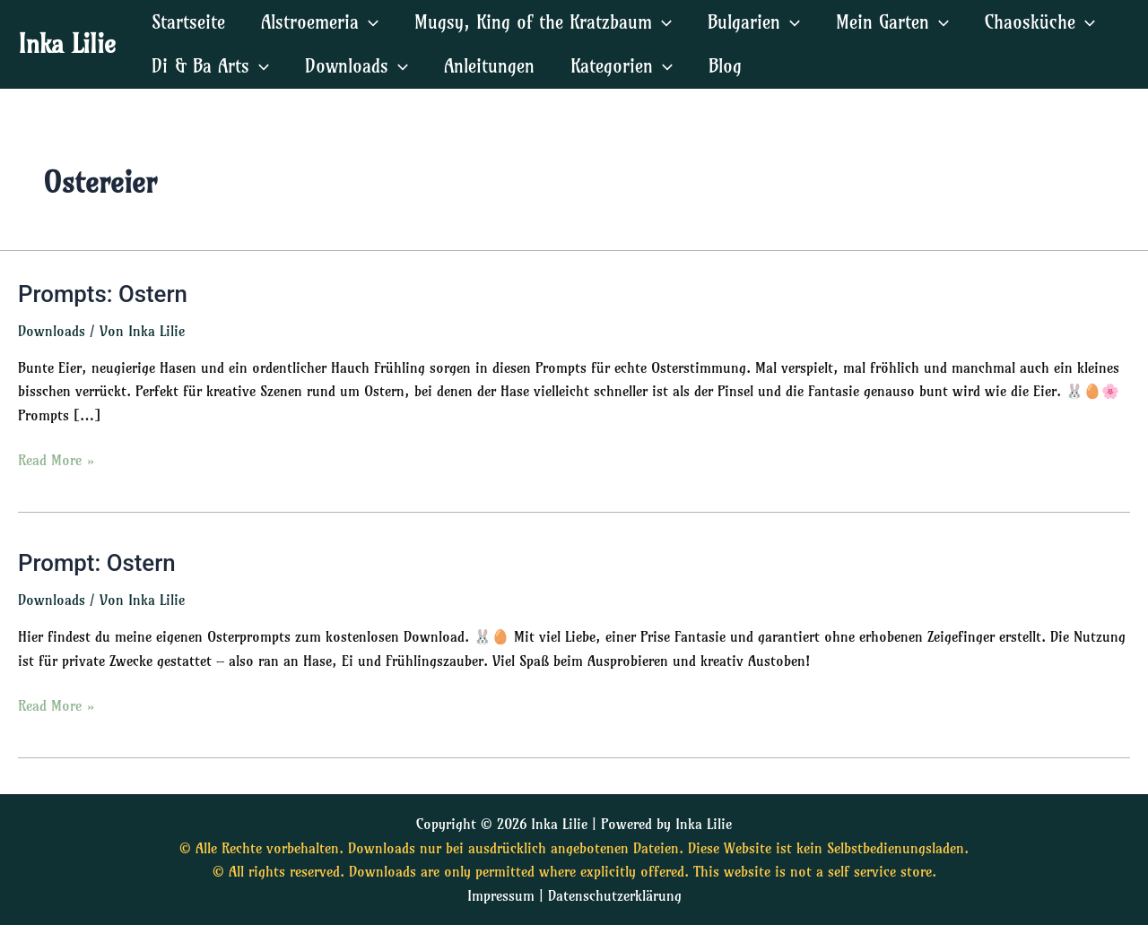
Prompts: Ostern (103, 294)
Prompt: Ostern (97, 563)
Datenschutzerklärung (615, 895)
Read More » (56, 458)
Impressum (501, 895)
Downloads (51, 331)
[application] (368, 22)
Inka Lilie (67, 43)
